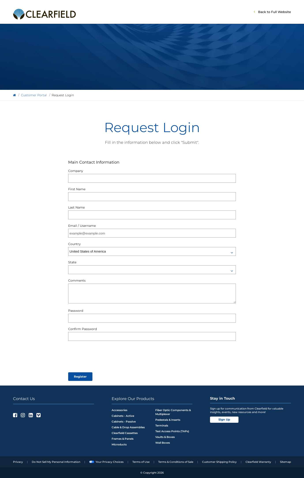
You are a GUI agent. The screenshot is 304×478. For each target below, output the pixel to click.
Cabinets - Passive (124, 421)
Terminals (161, 425)
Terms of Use (141, 461)
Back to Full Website (274, 12)
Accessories (119, 410)
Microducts (119, 444)
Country (74, 244)
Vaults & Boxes (165, 437)
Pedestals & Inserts (167, 419)
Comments (77, 280)
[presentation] (101, 356)
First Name (76, 189)
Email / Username (82, 226)
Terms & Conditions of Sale (175, 461)
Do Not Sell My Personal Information (56, 461)
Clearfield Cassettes (125, 433)
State (72, 262)
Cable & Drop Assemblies (128, 427)
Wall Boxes (162, 442)
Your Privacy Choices (106, 461)
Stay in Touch (222, 398)
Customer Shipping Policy (219, 461)
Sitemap (285, 461)
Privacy (18, 461)
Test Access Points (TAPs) (172, 431)
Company (75, 171)
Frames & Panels (122, 438)
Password (75, 311)
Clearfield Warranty (258, 461)
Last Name (76, 207)
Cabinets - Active (123, 415)
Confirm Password (82, 329)
